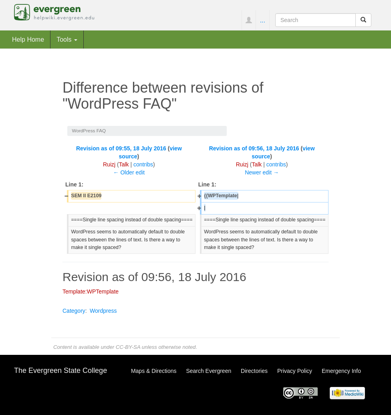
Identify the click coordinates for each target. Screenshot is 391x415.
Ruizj (109, 164)
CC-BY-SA (128, 347)
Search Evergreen (208, 371)
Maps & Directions (154, 371)
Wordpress (103, 311)
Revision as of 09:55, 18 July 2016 (121, 148)
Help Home (28, 39)
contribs (143, 164)
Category (73, 311)
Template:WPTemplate (90, 291)
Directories (254, 371)
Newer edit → (262, 172)
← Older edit (129, 172)
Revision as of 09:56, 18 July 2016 (254, 148)
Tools (66, 39)
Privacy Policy (294, 371)
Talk (124, 164)
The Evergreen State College (60, 370)
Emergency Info (341, 371)
